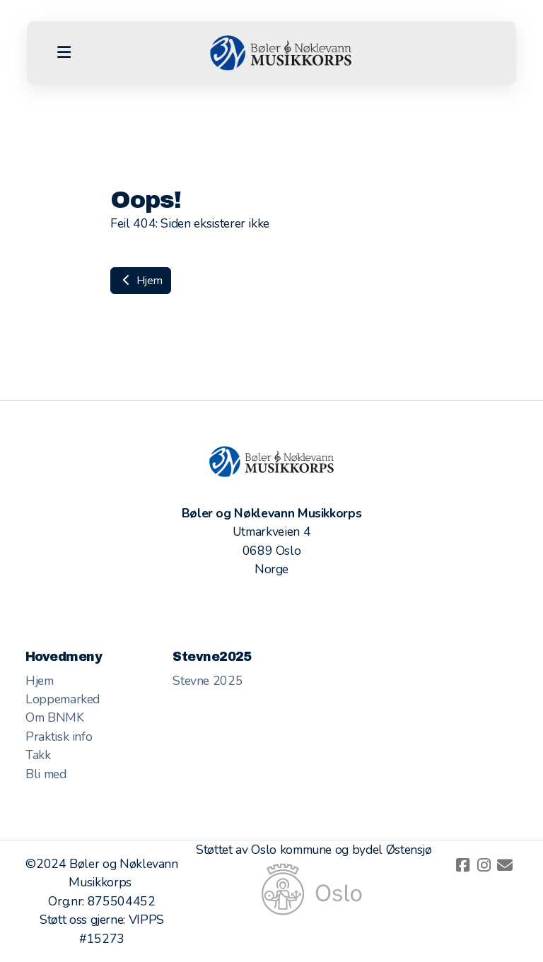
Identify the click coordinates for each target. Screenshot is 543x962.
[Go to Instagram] (483, 865)
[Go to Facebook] (462, 865)
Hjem (140, 280)
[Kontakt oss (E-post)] (504, 865)
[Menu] (63, 53)
